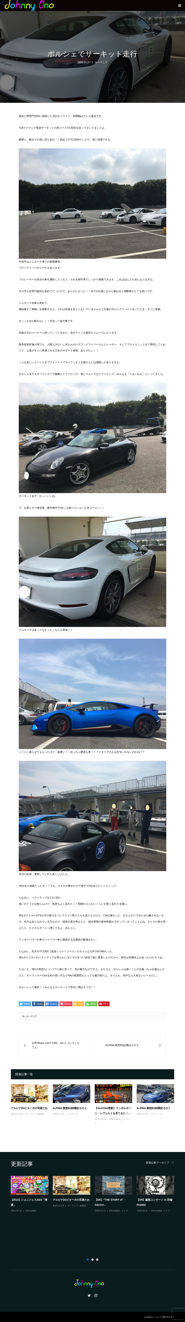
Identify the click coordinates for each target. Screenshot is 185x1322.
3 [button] (97, 1259)
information (114, 1119)
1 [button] (88, 1259)
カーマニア (101, 62)
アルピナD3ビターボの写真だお (29, 1108)
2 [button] (92, 1259)
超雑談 (41, 1114)
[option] (95, 1194)
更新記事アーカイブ (157, 1162)
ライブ (124, 1210)
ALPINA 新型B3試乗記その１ (154, 1108)
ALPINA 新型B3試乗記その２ (70, 1108)
